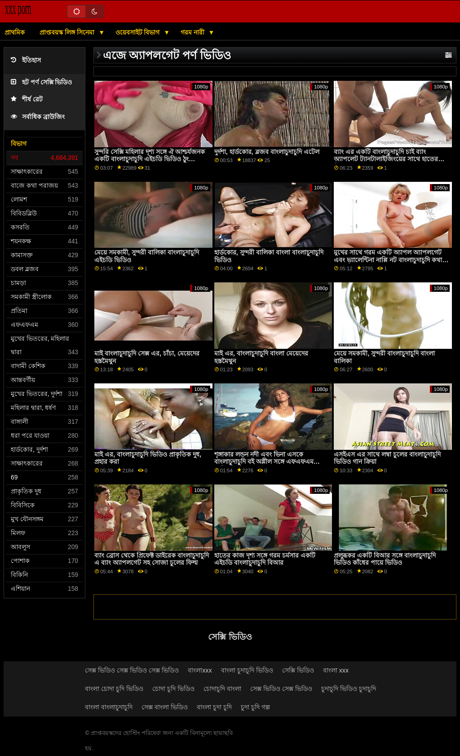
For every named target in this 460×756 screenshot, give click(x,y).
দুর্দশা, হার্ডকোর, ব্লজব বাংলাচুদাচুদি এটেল (266, 151)
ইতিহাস (26, 60)
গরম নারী (193, 32)
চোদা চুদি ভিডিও (173, 688)
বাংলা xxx (336, 670)
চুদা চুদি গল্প (255, 707)
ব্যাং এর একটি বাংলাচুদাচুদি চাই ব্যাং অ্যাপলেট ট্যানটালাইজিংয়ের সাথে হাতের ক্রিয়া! (386, 159)
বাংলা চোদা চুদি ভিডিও (114, 688)
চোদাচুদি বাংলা (222, 688)
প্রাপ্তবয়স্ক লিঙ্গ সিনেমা (68, 32)
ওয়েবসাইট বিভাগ (138, 32)
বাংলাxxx (200, 670)
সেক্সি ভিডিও (298, 670)
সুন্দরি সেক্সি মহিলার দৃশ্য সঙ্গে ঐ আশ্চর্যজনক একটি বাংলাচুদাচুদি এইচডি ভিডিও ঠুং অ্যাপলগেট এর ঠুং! (149, 159)
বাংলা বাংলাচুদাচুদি (109, 707)
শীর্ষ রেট (27, 99)
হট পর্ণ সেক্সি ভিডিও (41, 82)
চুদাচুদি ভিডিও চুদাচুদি (348, 688)
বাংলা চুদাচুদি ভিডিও (247, 670)
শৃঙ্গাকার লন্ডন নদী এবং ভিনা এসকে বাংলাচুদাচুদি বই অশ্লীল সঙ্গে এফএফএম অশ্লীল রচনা (264, 462)
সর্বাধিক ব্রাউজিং (38, 117)
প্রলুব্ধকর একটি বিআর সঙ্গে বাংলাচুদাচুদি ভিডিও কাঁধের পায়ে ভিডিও (385, 559)
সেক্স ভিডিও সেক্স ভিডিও (281, 688)
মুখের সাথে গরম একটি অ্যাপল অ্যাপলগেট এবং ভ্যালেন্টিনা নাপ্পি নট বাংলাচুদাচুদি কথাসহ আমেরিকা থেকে (391, 260)
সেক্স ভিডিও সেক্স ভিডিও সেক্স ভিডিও (132, 670)
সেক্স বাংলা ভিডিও (165, 707)
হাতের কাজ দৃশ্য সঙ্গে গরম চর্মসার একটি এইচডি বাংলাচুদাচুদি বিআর (264, 559)
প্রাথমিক (14, 32)
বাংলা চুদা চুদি (214, 707)
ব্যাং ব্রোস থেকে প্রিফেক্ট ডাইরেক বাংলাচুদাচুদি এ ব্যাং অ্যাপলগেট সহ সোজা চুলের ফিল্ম (151, 559)
